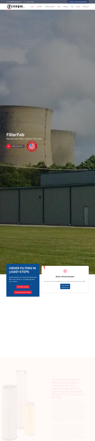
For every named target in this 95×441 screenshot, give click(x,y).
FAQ (72, 6)
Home (32, 6)
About (59, 6)
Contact (78, 6)
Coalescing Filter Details (23, 292)
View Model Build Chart (65, 287)
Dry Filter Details (22, 287)
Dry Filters (39, 6)
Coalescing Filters (50, 6)
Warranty (65, 6)
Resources (86, 6)
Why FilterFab (17, 146)
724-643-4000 (30, 2)
